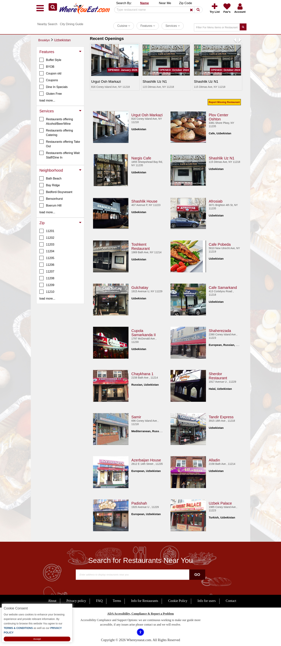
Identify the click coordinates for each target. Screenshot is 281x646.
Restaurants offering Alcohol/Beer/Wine (56, 121)
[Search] (157, 10)
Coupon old (50, 73)
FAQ (99, 601)
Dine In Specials (53, 87)
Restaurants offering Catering (56, 132)
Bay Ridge (49, 185)
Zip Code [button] (185, 3)
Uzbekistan (62, 40)
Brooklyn (44, 40)
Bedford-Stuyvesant (55, 192)
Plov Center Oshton (218, 116)
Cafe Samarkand (223, 287)
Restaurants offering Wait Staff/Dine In (59, 155)
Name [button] (144, 3)
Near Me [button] (165, 3)
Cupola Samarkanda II (143, 332)
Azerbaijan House (146, 459)
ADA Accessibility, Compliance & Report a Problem (140, 613)
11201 (46, 231)
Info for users (207, 601)
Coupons (48, 80)
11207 (46, 271)
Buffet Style (50, 60)
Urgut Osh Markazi (147, 114)
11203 (46, 244)
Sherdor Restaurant (218, 375)
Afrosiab (215, 200)
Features (147, 25)
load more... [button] (47, 100)
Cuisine (123, 25)
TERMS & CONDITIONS (18, 627)
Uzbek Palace (220, 502)
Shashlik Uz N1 (221, 157)
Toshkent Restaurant (140, 246)
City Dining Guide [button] (71, 24)
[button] (53, 7)
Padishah (139, 502)
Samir (136, 416)
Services (172, 25)
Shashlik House (144, 200)
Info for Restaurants (144, 601)
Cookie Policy (178, 601)
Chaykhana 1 (142, 373)
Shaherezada (220, 330)
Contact (231, 601)
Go (197, 574)
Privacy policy (76, 601)
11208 (46, 278)
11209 (46, 285)
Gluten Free (50, 94)
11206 (46, 265)
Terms (117, 601)
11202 (46, 238)
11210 (46, 292)
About (52, 601)
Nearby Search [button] (47, 24)
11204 (46, 251)
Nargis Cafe (141, 157)
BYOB (46, 67)
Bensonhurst (51, 199)
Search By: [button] (124, 3)
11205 (46, 258)
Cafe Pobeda (220, 244)
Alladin (214, 459)
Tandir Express (221, 416)
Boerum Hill (50, 205)
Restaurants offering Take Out (59, 144)
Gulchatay (139, 287)
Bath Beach (50, 178)
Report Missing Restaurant (224, 102)
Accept (37, 639)
